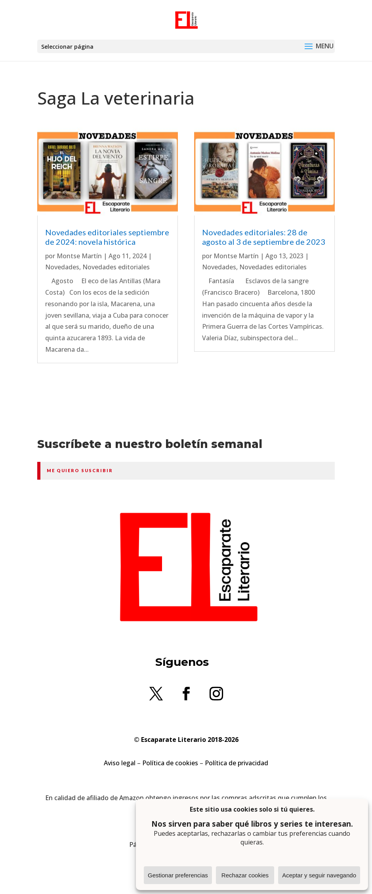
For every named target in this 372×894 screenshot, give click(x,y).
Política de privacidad (236, 763)
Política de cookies (170, 763)
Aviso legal (119, 763)
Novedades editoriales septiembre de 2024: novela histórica (107, 236)
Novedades (62, 267)
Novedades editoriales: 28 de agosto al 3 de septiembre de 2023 (263, 236)
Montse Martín (79, 256)
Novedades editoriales (116, 267)
